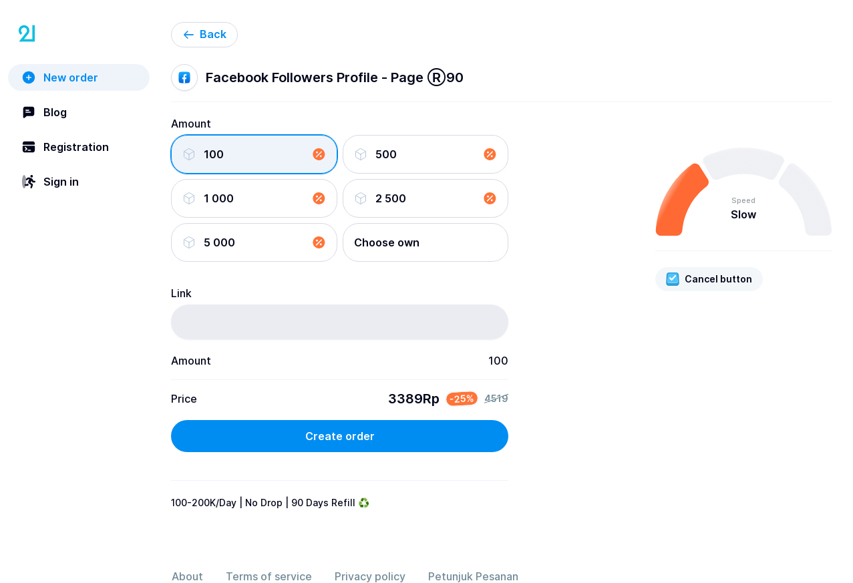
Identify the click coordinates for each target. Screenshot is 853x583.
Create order (340, 436)
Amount (191, 123)
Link (181, 293)
